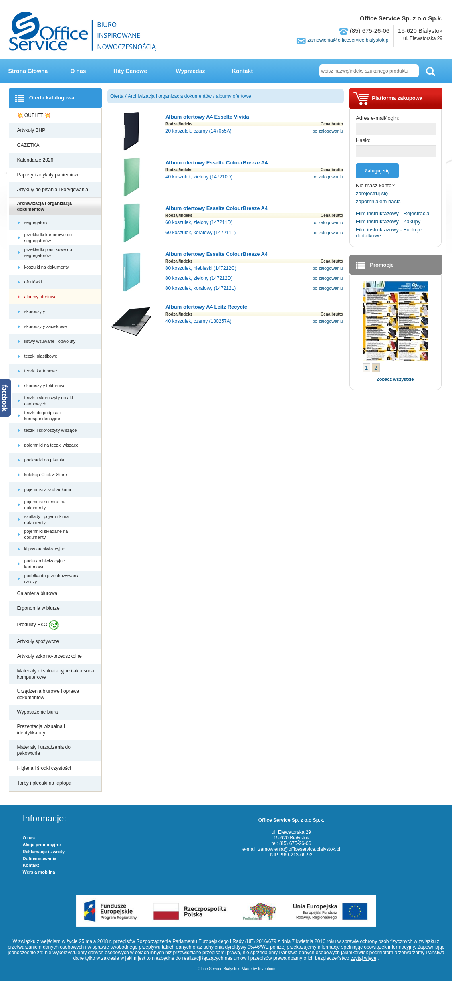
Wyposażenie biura (38, 712)
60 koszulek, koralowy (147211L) (200, 232)
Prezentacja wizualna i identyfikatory (41, 730)
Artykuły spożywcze (39, 641)
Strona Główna (28, 71)
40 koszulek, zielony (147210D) (198, 177)
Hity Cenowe (130, 71)
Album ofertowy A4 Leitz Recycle (206, 307)
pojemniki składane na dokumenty (46, 534)
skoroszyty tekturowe (45, 385)
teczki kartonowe (41, 370)
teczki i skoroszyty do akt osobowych (48, 400)
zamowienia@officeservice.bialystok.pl (348, 40)
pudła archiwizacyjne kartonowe (44, 563)
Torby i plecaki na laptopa (45, 783)
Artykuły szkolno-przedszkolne (50, 656)
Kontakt (242, 71)
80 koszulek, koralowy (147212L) (200, 288)
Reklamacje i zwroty (44, 851)
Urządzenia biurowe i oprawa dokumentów (48, 694)
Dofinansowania (39, 858)
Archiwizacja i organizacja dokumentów (44, 206)
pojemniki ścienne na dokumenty (45, 504)
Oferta (116, 96)
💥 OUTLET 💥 (34, 115)
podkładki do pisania (45, 459)
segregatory (36, 222)
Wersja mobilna (39, 872)
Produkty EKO (38, 625)
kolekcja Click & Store (46, 474)
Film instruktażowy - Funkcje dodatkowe (389, 233)
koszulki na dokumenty (47, 267)
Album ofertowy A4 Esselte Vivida (207, 117)
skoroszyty (35, 311)
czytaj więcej (364, 958)
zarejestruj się (372, 193)
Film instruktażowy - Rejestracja (393, 213)
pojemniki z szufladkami (48, 489)
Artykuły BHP (32, 130)
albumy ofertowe (41, 296)
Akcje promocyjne (42, 844)
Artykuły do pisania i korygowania (53, 189)
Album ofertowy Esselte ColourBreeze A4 (216, 163)
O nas (78, 71)
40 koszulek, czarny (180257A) (198, 321)
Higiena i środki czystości (44, 768)
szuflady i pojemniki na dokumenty (46, 519)
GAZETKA (29, 145)
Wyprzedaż (190, 71)
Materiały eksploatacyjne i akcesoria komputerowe (55, 674)
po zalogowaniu (328, 131)
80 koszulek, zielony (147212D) (198, 278)
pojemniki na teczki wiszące (52, 445)
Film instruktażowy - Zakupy (388, 221)
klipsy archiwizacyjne (45, 548)
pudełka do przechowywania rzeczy (52, 578)
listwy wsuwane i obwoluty (50, 341)
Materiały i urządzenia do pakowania (44, 750)
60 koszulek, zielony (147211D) (198, 222)
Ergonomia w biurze (39, 608)
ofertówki (33, 281)
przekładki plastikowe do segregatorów (48, 252)
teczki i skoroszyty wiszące (51, 430)
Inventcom (267, 969)
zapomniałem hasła (378, 201)
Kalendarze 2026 (36, 160)
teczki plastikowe (41, 356)
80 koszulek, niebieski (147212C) (200, 268)
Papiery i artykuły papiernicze (49, 175)
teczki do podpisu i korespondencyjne (42, 415)
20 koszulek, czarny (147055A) (198, 131)
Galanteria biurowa (38, 593)
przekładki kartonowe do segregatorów (48, 237)
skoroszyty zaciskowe (46, 326)
